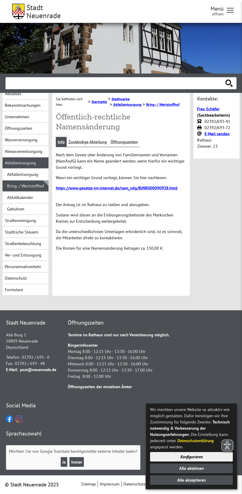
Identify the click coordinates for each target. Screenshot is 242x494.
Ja (64, 462)
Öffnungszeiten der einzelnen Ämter (100, 386)
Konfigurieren (191, 456)
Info (61, 142)
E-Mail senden (217, 133)
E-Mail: (12, 369)
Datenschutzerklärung (195, 440)
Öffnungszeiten (124, 142)
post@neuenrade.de (38, 369)
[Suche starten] (229, 83)
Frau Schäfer (208, 109)
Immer (76, 462)
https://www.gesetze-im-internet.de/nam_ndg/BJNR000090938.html (116, 188)
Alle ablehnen (191, 468)
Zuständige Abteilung (87, 142)
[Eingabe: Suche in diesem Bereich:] (115, 83)
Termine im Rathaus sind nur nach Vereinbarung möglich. (119, 334)
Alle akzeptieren (191, 480)
